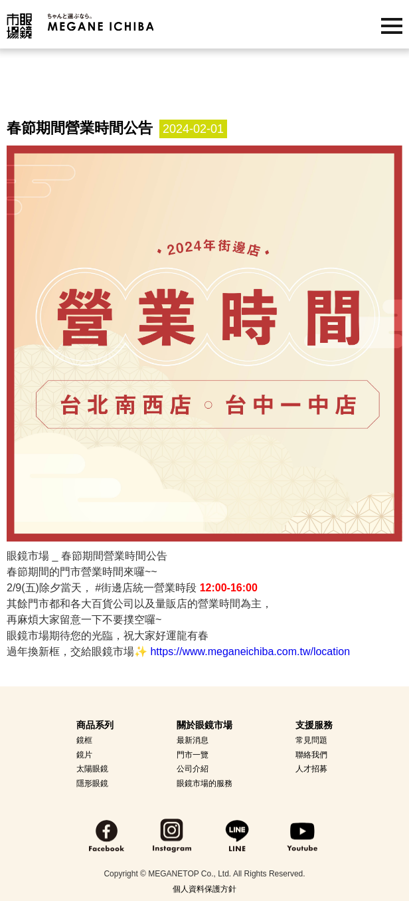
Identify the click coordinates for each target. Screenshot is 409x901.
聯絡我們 (311, 754)
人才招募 (311, 768)
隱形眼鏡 (92, 783)
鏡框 (84, 740)
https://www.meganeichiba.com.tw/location (250, 651)
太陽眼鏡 (92, 768)
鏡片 (84, 754)
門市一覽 (192, 754)
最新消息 (192, 740)
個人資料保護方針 (204, 889)
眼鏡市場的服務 (204, 783)
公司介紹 (192, 768)
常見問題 (311, 740)
